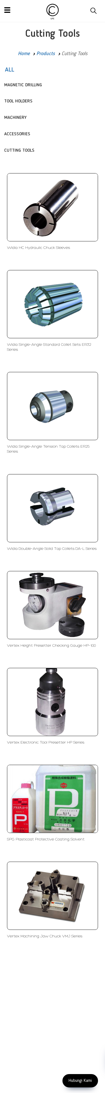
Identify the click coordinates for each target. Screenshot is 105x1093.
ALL (9, 70)
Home (24, 53)
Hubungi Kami (80, 1081)
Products (45, 53)
